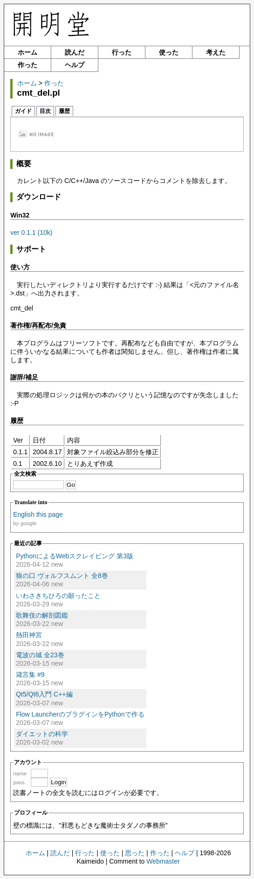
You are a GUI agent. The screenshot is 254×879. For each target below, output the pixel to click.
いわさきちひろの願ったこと (58, 595)
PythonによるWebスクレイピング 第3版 (74, 556)
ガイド (23, 111)
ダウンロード (38, 197)
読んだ (74, 52)
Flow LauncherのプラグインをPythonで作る (80, 714)
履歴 (64, 111)
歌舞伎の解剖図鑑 (42, 615)
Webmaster (162, 861)
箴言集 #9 (30, 674)
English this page (38, 514)
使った (168, 52)
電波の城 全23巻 (40, 655)
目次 (45, 111)
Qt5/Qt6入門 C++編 (44, 694)
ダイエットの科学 (42, 734)
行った (121, 52)
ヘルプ (74, 65)
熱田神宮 (29, 635)
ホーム (27, 52)
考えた (216, 52)
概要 (23, 164)
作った (27, 65)
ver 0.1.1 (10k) (31, 232)
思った (134, 853)
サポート (31, 249)
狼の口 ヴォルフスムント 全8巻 (62, 575)
